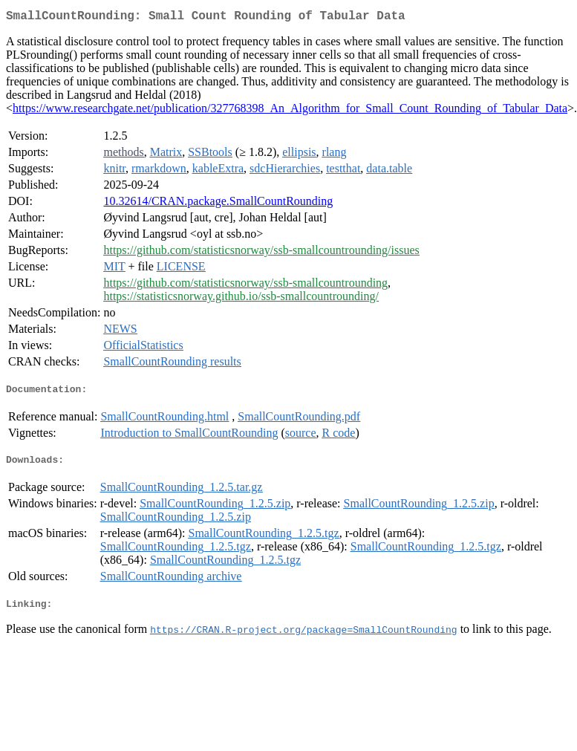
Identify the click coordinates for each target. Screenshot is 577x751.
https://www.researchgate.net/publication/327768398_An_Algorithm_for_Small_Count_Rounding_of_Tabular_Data (290, 111)
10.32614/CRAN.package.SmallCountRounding (218, 204)
